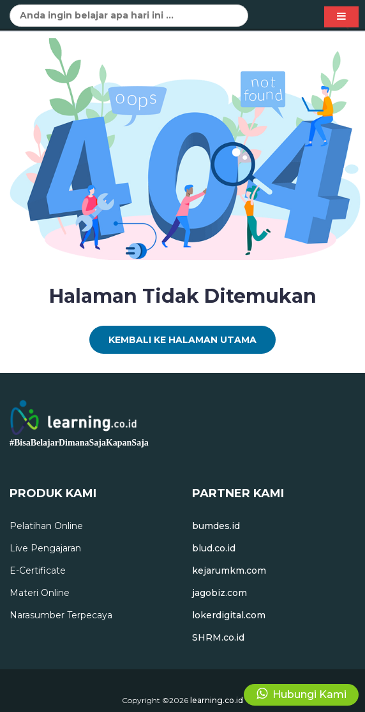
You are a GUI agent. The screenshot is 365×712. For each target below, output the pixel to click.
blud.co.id (213, 548)
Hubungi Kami (301, 694)
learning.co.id (216, 700)
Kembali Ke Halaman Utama (182, 339)
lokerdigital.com (228, 615)
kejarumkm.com (229, 570)
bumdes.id (216, 526)
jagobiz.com (219, 593)
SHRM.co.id (218, 637)
